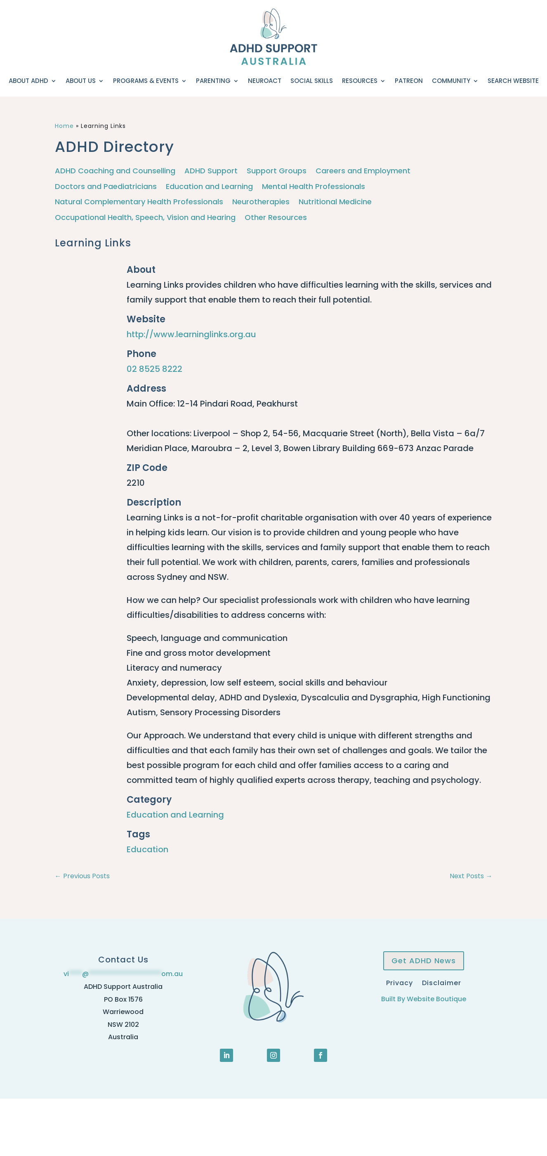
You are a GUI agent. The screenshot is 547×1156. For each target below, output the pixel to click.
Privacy (399, 982)
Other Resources (276, 217)
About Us (81, 80)
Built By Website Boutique (423, 999)
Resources (359, 80)
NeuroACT (264, 80)
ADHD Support (211, 171)
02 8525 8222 (154, 369)
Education (147, 849)
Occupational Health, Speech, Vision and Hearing (145, 217)
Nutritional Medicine (335, 202)
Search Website (513, 80)
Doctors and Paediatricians (106, 186)
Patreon (409, 80)
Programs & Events (146, 80)
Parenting (213, 80)
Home (64, 126)
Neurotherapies (261, 202)
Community (451, 80)
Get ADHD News (423, 960)
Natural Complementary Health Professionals (139, 202)
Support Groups (277, 171)
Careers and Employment (363, 171)
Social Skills (311, 80)
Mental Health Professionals (313, 186)
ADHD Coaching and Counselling (115, 171)
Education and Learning (209, 186)
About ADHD (28, 80)
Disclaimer (441, 982)
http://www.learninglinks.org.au (191, 334)
